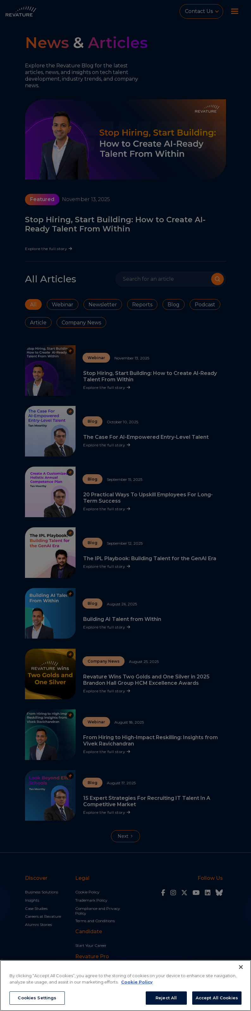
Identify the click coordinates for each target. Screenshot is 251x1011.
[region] (125, 985)
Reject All (166, 997)
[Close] (241, 967)
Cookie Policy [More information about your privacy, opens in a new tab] (137, 981)
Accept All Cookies (217, 997)
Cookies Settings (37, 997)
